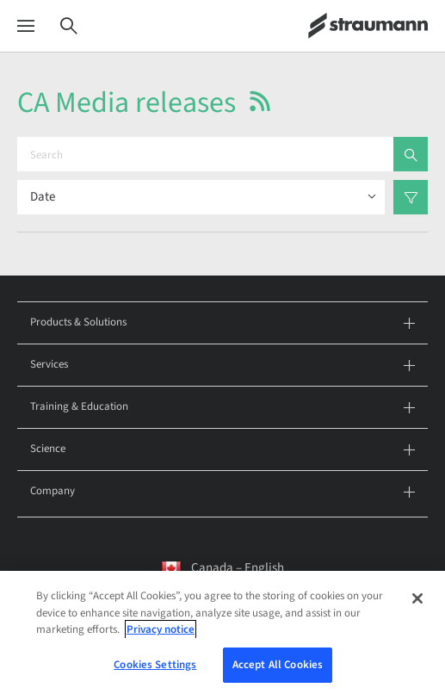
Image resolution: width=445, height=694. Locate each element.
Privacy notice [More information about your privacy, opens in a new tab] (161, 634)
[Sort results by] (201, 197)
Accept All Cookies (277, 670)
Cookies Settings (155, 670)
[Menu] (25, 26)
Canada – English (237, 568)
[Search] (68, 26)
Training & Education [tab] (222, 408)
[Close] (417, 604)
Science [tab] (222, 450)
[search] (410, 154)
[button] (260, 101)
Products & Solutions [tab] (222, 323)
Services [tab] (222, 365)
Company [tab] (222, 492)
